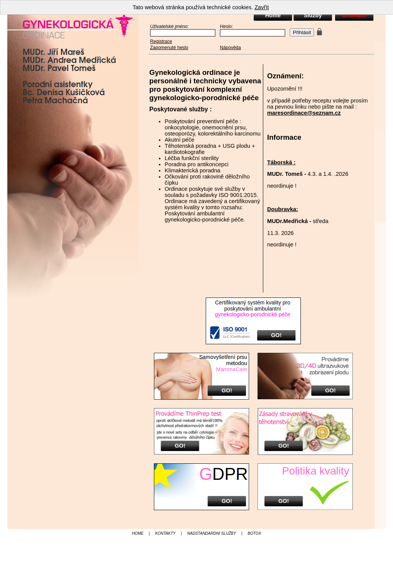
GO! (276, 335)
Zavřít (261, 7)
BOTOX (254, 533)
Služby (313, 15)
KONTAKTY (165, 533)
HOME (138, 533)
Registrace (161, 41)
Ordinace (354, 15)
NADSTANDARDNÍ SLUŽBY (211, 533)
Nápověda (230, 47)
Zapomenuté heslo (169, 47)
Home (273, 15)
